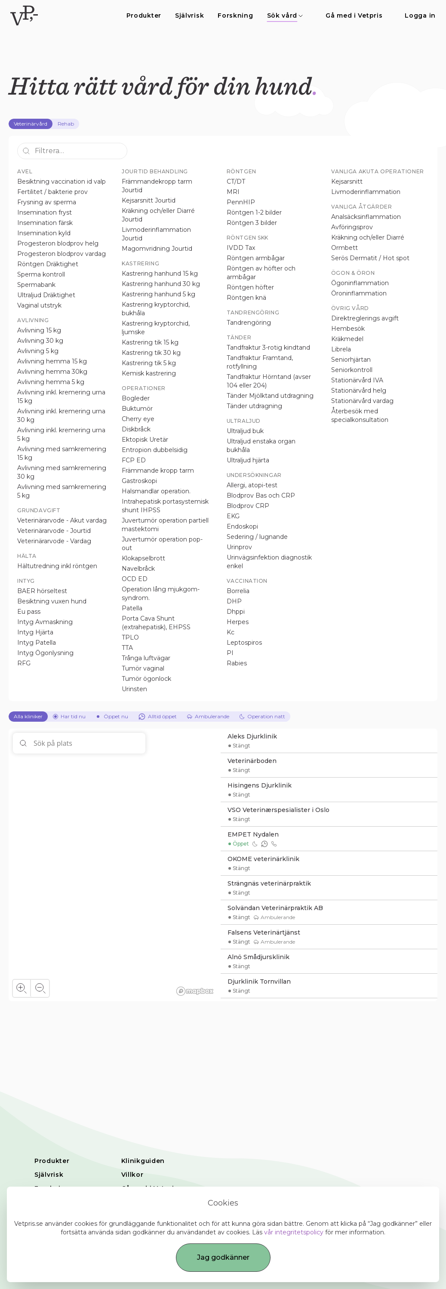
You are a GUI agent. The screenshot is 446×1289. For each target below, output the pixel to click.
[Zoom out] (39, 988)
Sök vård (285, 15)
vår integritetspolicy (293, 1232)
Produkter (143, 15)
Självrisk (189, 15)
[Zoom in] (21, 988)
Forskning (235, 15)
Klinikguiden (143, 1161)
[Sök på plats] (79, 743)
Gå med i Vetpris (354, 15)
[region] (115, 865)
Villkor (132, 1174)
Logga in (420, 15)
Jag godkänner (223, 1257)
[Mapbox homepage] (195, 991)
